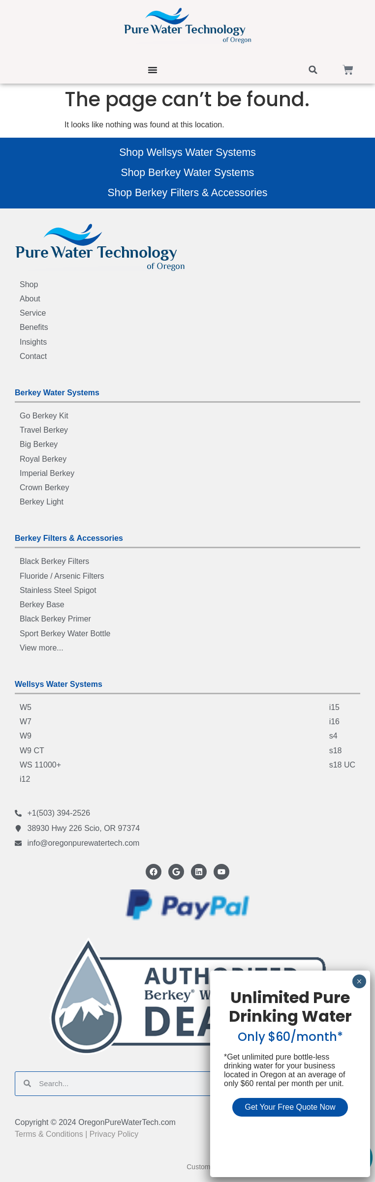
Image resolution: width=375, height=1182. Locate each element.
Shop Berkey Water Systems (187, 172)
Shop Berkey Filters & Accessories (187, 193)
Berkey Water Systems (57, 392)
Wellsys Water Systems (58, 684)
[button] (313, 70)
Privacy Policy (114, 1134)
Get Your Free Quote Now (290, 1107)
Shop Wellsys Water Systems (187, 152)
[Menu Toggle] (152, 70)
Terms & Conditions (49, 1134)
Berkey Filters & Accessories (69, 538)
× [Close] (359, 981)
